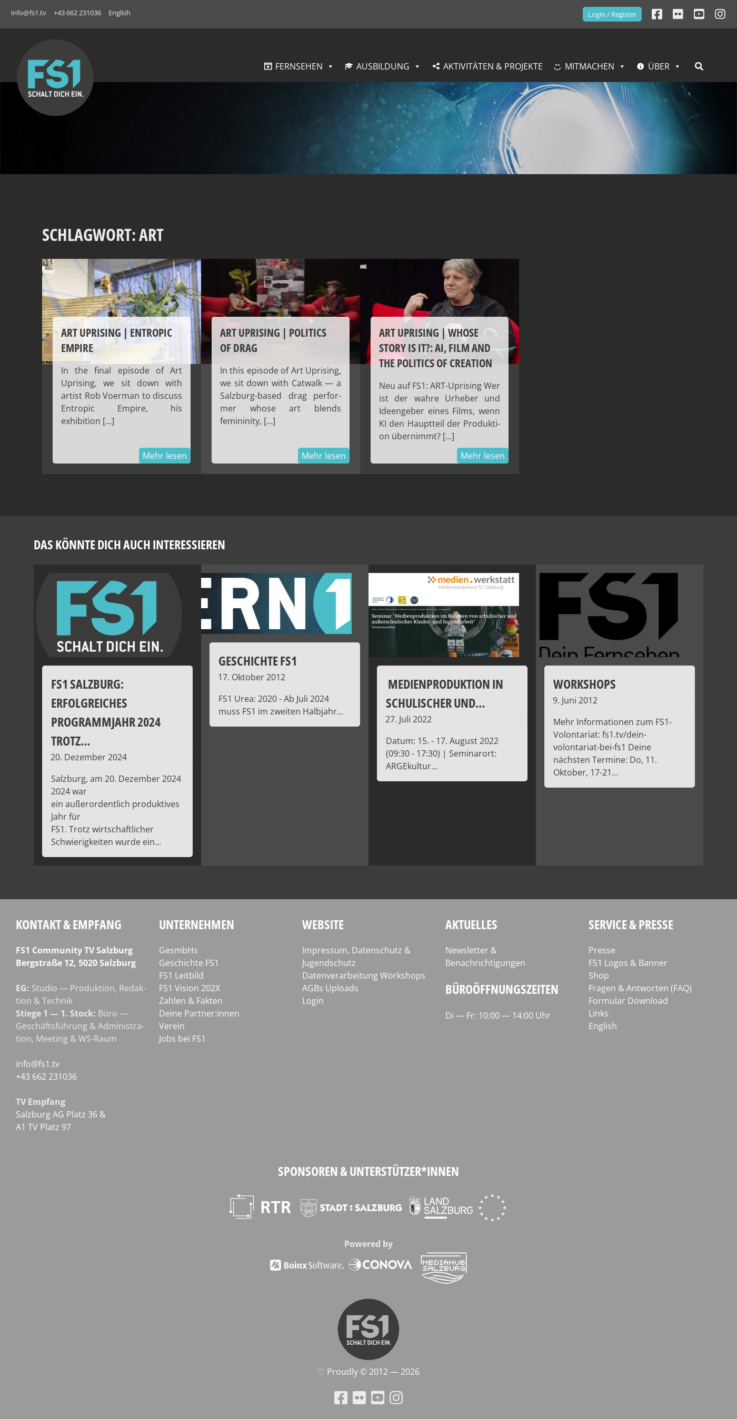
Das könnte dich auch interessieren (129, 544)
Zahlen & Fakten (191, 1001)
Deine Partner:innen (199, 1013)
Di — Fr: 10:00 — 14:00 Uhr (498, 1015)
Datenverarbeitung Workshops (363, 975)
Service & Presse (631, 924)
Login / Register (612, 14)
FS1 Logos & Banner (628, 963)
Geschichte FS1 (189, 963)
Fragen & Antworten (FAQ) (640, 988)
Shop (599, 975)
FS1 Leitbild (181, 975)
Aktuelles (471, 924)
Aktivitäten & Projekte (493, 66)
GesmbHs (178, 950)
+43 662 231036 (77, 12)
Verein (172, 1026)
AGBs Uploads (330, 988)
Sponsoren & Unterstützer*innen (368, 1171)
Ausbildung (383, 66)
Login (313, 1001)
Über (659, 66)
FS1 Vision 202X (189, 988)
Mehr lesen (165, 455)
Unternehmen (196, 924)
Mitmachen (589, 66)
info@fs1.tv (28, 12)
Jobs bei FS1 (182, 1038)
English (119, 12)
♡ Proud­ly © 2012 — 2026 (368, 1371)
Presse (602, 950)
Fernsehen (299, 66)
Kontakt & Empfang (69, 924)
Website (323, 924)
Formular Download (628, 1001)
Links (599, 1013)
